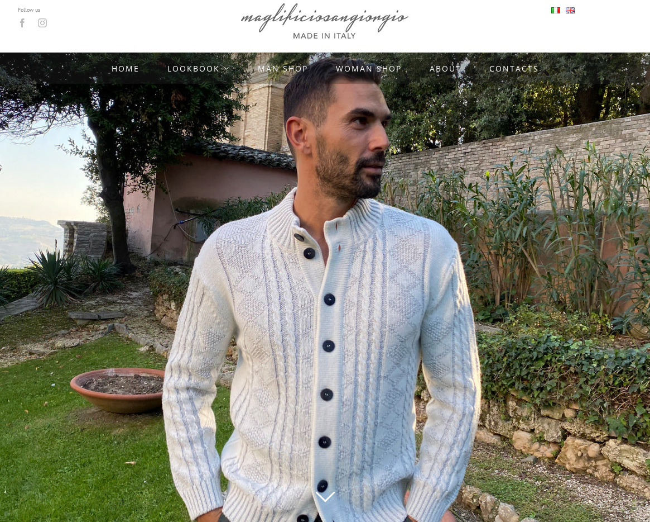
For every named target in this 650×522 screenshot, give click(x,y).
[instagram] (42, 22)
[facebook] (22, 22)
